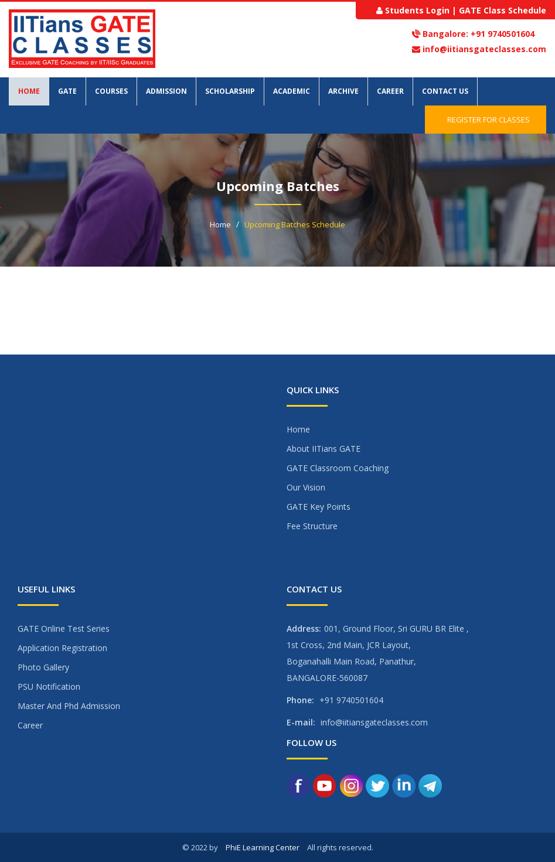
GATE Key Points (318, 506)
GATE (67, 91)
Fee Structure (312, 525)
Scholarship (230, 91)
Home (29, 91)
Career (390, 91)
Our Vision (306, 487)
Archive (343, 91)
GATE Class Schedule (502, 10)
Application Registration (62, 647)
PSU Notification (49, 686)
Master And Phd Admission (69, 705)
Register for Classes (485, 119)
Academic (291, 91)
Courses (111, 91)
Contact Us (445, 91)
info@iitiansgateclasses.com (484, 48)
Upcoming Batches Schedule (294, 224)
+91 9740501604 (501, 33)
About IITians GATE (323, 448)
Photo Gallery (43, 667)
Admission (166, 91)
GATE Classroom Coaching (338, 467)
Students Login (417, 10)
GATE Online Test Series (64, 628)
